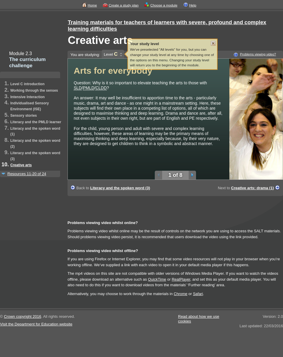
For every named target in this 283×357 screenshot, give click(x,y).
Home (92, 5)
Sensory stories (23, 115)
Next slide (192, 175)
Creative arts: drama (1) (252, 188)
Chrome (180, 294)
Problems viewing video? (258, 54)
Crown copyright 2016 (22, 316)
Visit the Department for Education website (36, 324)
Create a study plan (124, 5)
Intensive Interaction (27, 97)
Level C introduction (27, 84)
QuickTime (157, 279)
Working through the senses (34, 90)
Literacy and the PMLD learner (35, 122)
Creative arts (21, 165)
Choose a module (163, 5)
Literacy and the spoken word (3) (120, 188)
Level (111, 54)
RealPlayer (181, 279)
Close (213, 43)
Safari (198, 294)
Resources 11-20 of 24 (26, 174)
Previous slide (158, 175)
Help (192, 5)
